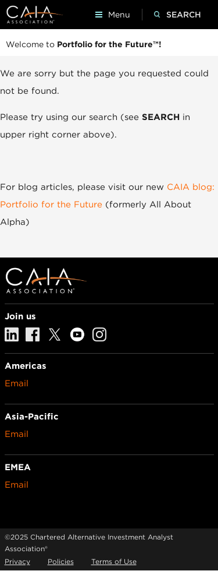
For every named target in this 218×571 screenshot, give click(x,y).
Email (16, 383)
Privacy (17, 561)
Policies (61, 561)
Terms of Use (114, 561)
